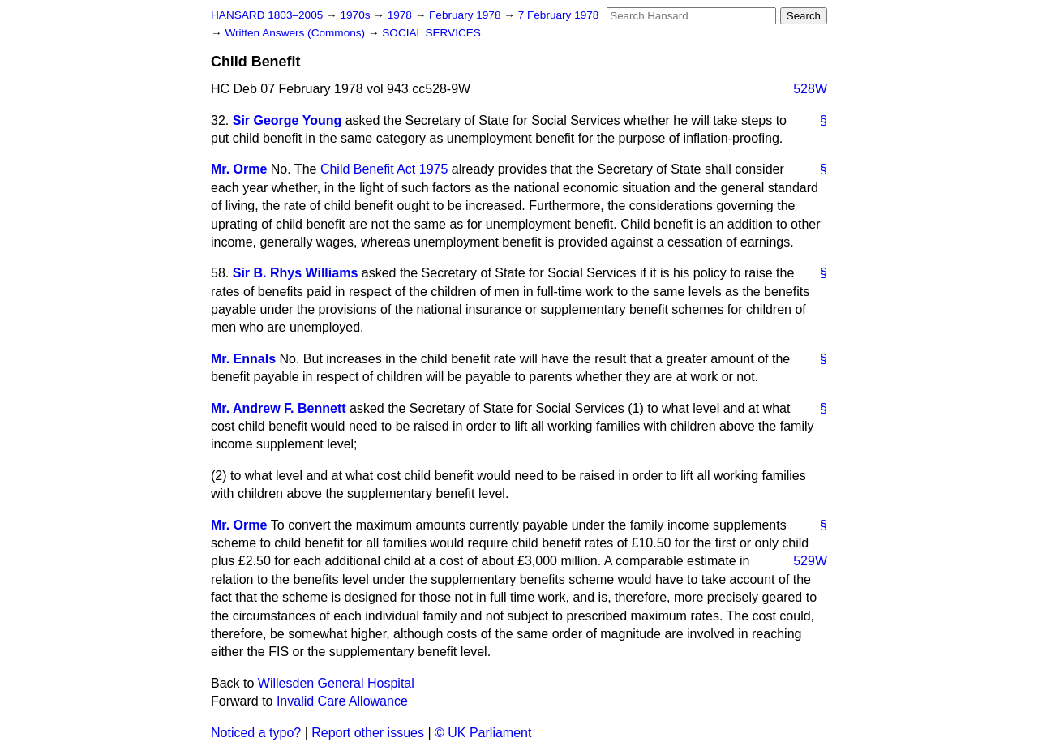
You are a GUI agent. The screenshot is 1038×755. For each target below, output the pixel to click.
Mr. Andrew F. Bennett (278, 408)
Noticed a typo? (256, 733)
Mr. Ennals (243, 359)
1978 (401, 15)
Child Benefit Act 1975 (384, 169)
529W (810, 561)
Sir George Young (287, 120)
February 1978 (466, 15)
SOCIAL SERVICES (431, 33)
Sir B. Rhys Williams (295, 273)
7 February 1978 (558, 15)
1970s (356, 15)
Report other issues (367, 733)
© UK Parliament (483, 733)
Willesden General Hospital (336, 683)
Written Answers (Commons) (296, 33)
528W (810, 89)
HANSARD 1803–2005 (267, 15)
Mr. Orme (239, 169)
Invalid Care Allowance (342, 701)
